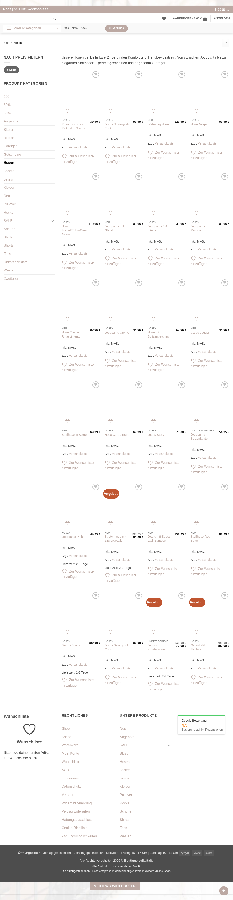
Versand (68, 795)
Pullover (10, 204)
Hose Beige (199, 124)
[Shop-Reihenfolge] (225, 43)
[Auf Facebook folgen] (215, 9)
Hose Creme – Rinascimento (72, 334)
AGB (65, 770)
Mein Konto (70, 753)
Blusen (9, 138)
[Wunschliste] (164, 18)
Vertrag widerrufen (76, 811)
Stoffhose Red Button (200, 538)
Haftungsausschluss (77, 820)
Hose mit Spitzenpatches (158, 334)
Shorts (9, 245)
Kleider (9, 187)
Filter (11, 69)
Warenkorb (70, 745)
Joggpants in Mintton (199, 228)
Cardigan (11, 146)
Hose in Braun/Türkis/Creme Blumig (75, 230)
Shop (66, 728)
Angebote (11, 121)
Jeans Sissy (156, 434)
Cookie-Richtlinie (74, 828)
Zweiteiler (11, 278)
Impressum (70, 778)
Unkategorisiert (15, 262)
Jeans (8, 179)
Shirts (8, 237)
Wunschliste (71, 762)
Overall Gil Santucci (198, 647)
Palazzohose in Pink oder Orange (74, 126)
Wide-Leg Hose (158, 124)
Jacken (9, 171)
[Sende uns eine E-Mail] (223, 9)
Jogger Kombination (156, 647)
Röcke (8, 212)
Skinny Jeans (71, 645)
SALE (8, 221)
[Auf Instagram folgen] (219, 9)
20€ (66, 28)
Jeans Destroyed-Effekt (117, 126)
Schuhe (9, 229)
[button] (190, 18)
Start (6, 42)
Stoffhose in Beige (74, 434)
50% (84, 28)
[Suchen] (54, 18)
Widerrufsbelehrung (77, 803)
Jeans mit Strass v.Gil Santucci (159, 538)
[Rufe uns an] (227, 9)
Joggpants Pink (72, 536)
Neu (7, 196)
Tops (7, 254)
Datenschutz (71, 786)
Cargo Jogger (200, 332)
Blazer (8, 129)
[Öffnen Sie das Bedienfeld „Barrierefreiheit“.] (223, 890)
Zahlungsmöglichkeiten (79, 836)
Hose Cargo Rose (117, 434)
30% (75, 28)
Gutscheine (12, 154)
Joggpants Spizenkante (199, 436)
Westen (9, 270)
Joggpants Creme (117, 332)
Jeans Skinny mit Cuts (116, 647)
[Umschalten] (52, 220)
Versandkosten (79, 147)
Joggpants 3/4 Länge (157, 228)
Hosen (9, 162)
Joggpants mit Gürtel (114, 228)
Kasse (66, 737)
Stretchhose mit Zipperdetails (115, 538)
